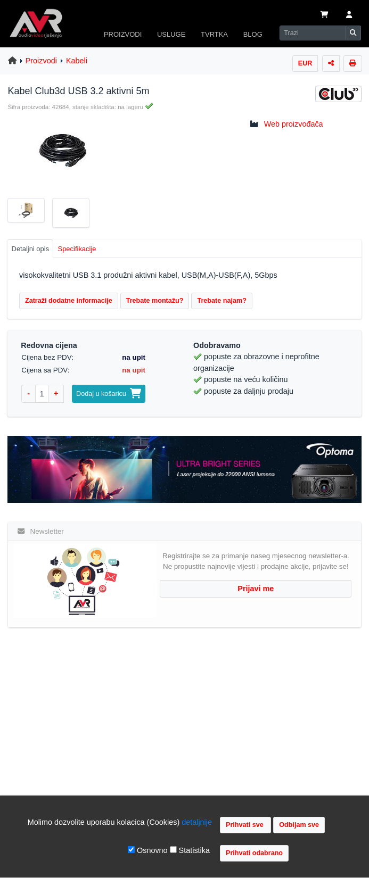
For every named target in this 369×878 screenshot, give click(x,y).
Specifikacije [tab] (77, 249)
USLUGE (171, 34)
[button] (349, 15)
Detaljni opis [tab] (31, 249)
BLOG (253, 34)
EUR (305, 63)
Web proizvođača (293, 124)
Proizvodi (41, 60)
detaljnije (197, 822)
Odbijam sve (299, 825)
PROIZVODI (123, 34)
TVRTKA (214, 34)
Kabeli (76, 60)
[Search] (313, 33)
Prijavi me (255, 588)
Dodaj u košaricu (108, 393)
